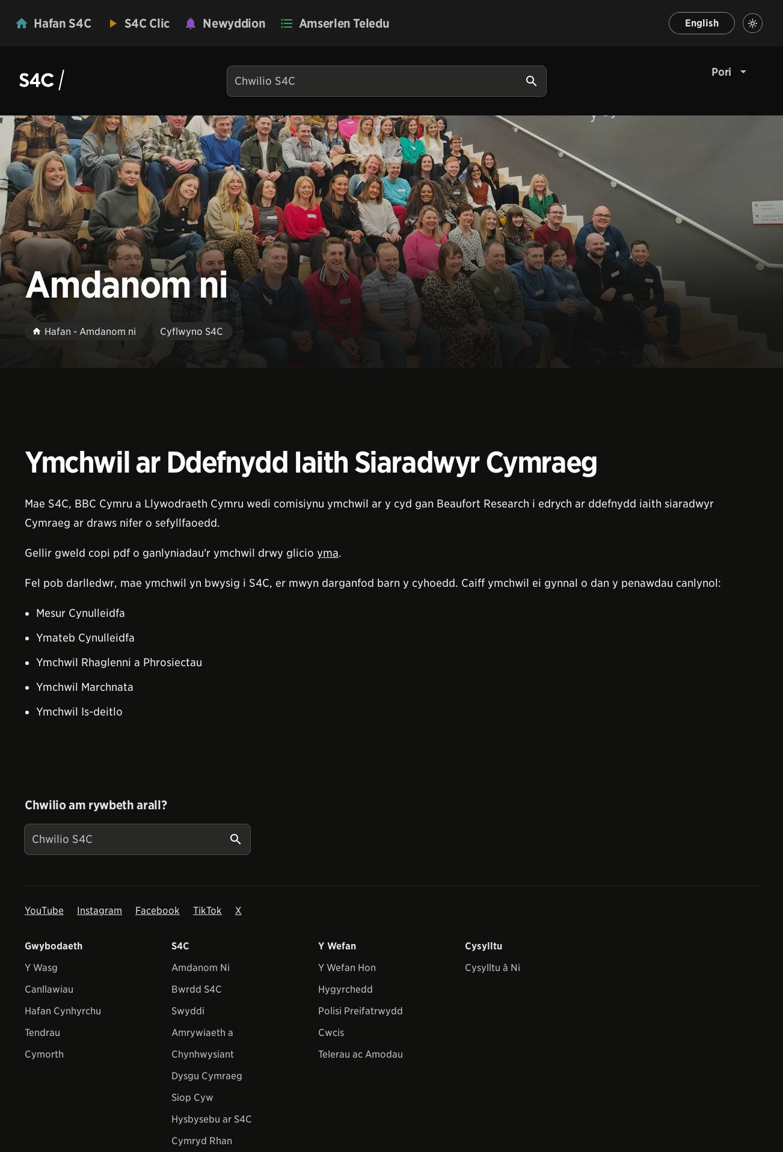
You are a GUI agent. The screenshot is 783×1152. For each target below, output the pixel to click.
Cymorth (44, 1054)
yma (328, 553)
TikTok (207, 910)
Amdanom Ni (200, 967)
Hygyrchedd (345, 989)
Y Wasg (41, 967)
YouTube (44, 910)
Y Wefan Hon (347, 967)
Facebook (157, 910)
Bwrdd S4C (196, 989)
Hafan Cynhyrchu (63, 1011)
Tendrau (42, 1032)
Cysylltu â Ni (492, 967)
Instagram (99, 910)
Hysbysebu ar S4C (211, 1119)
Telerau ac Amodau (360, 1054)
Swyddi (187, 1011)
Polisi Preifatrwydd (360, 1011)
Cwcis (331, 1032)
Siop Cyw (192, 1097)
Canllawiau (49, 989)
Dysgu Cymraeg (206, 1076)
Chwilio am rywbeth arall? (96, 805)
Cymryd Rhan (201, 1141)
